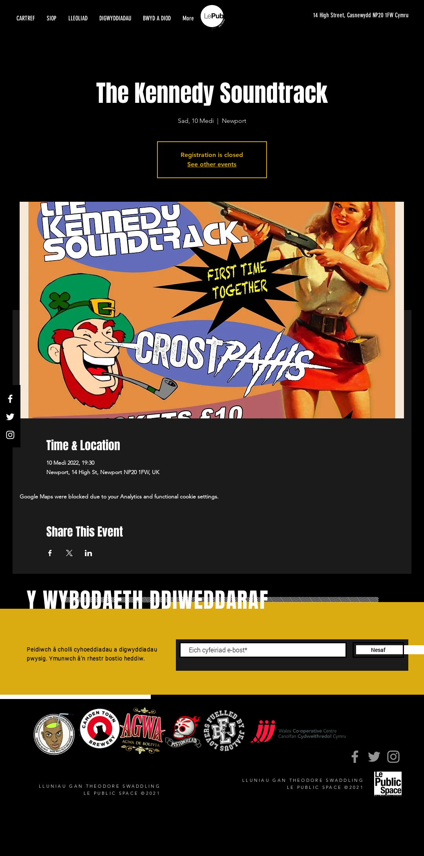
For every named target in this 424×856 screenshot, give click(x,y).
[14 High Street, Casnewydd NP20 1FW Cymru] (357, 15)
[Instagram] (10, 434)
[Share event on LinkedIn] (88, 553)
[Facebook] (10, 398)
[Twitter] (10, 416)
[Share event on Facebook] (50, 553)
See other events (211, 164)
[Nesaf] (378, 650)
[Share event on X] (69, 553)
